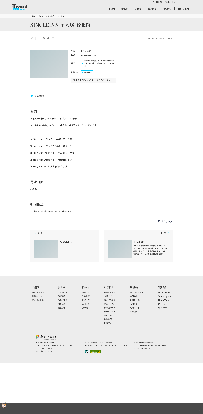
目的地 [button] (138, 8)
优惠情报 (62, 307)
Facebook (164, 292)
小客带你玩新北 (136, 292)
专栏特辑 (108, 296)
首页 (33, 16)
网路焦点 (62, 304)
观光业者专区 (109, 292)
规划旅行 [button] (167, 8)
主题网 (111, 8)
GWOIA (102, 342)
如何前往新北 (135, 300)
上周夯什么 (62, 292)
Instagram (164, 296)
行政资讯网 (183, 8)
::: (154, 1)
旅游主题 (86, 296)
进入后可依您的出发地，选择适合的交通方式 (51, 211)
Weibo (162, 307)
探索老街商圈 (109, 307)
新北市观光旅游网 (21, 7)
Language (176, 2)
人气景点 (86, 304)
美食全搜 (108, 315)
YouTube (163, 300)
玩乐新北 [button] (152, 8)
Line (161, 304)
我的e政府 (86, 351)
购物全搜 (108, 319)
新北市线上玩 (38, 300)
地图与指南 (134, 307)
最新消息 (62, 296)
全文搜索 (167, 2)
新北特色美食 (109, 300)
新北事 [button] (124, 8)
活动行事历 (62, 300)
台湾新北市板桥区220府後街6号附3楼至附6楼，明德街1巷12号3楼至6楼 (98, 63)
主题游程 (134, 296)
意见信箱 (109, 342)
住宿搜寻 (60, 16)
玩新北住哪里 (109, 311)
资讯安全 (94, 342)
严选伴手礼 (109, 304)
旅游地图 (86, 307)
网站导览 (159, 2)
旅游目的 (86, 292)
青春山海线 (38, 292)
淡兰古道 (37, 296)
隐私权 (87, 342)
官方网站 (87, 72)
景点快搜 (86, 300)
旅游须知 (134, 311)
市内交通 (134, 304)
